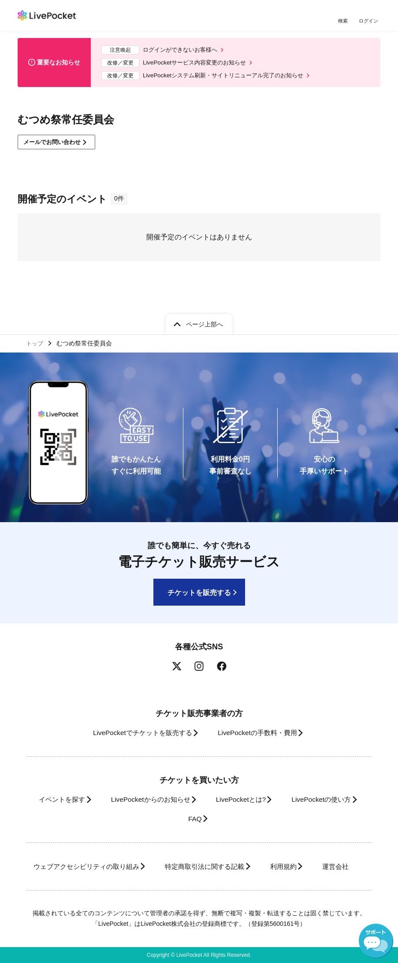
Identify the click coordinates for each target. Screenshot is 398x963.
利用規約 (322, 847)
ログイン (369, 21)
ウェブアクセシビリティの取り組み (106, 847)
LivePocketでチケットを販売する (135, 713)
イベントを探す (94, 781)
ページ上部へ (204, 303)
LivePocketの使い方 (170, 800)
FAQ (239, 800)
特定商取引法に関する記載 (235, 847)
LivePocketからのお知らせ (191, 781)
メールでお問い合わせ (55, 145)
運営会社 (193, 866)
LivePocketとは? (289, 781)
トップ (35, 323)
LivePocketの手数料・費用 (260, 713)
